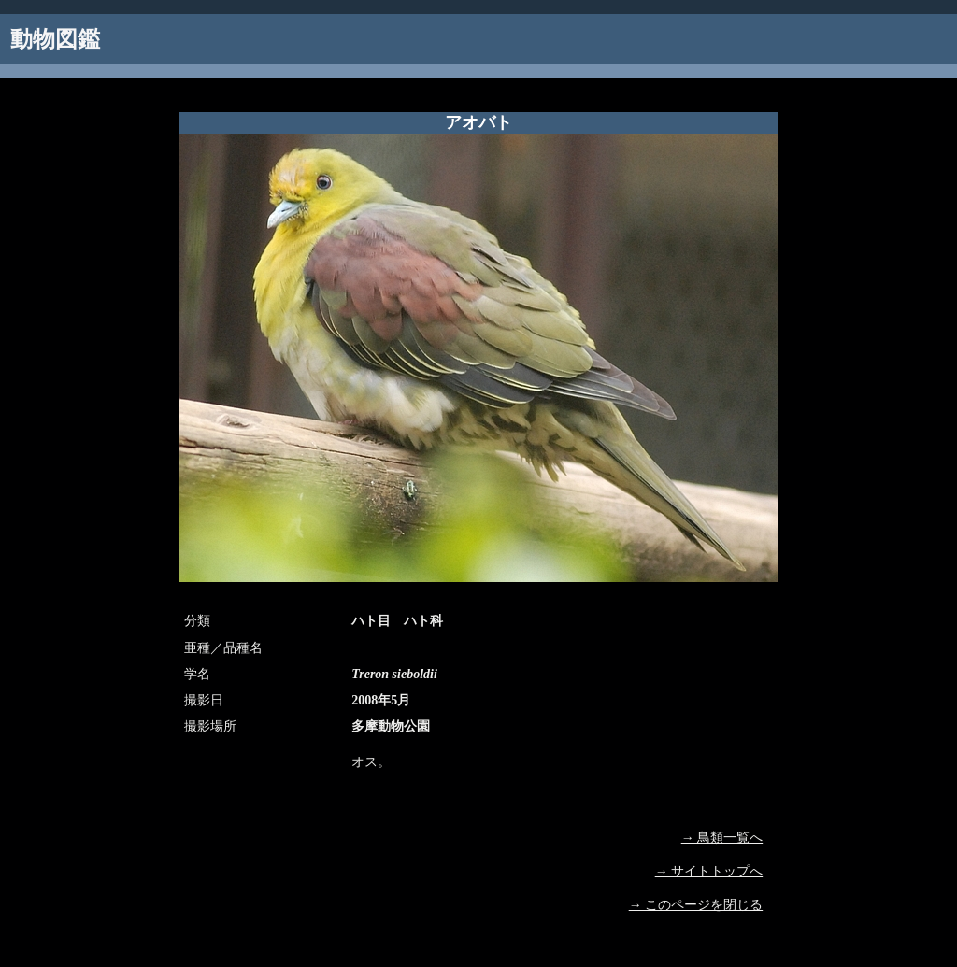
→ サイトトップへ (709, 871)
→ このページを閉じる (696, 905)
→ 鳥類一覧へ (722, 838)
